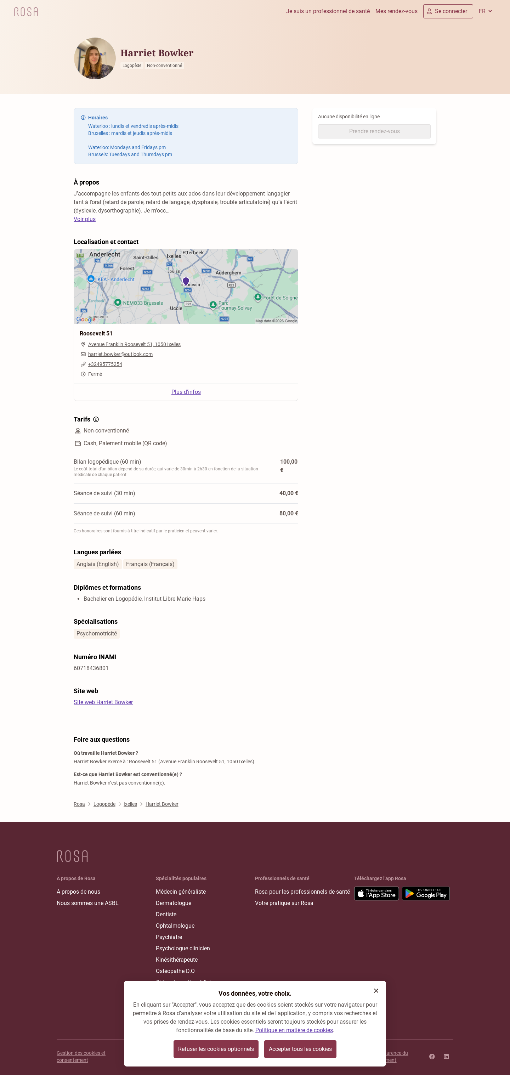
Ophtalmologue (175, 925)
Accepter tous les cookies (300, 1049)
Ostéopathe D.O (175, 971)
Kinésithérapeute (177, 959)
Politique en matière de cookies (294, 1030)
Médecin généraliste (181, 891)
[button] (376, 990)
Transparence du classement (389, 1056)
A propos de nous (78, 891)
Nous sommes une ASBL (88, 903)
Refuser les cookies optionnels (216, 1049)
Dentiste (166, 914)
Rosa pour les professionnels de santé (302, 891)
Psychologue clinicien (183, 948)
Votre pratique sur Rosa (284, 903)
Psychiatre (169, 937)
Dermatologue (173, 903)
